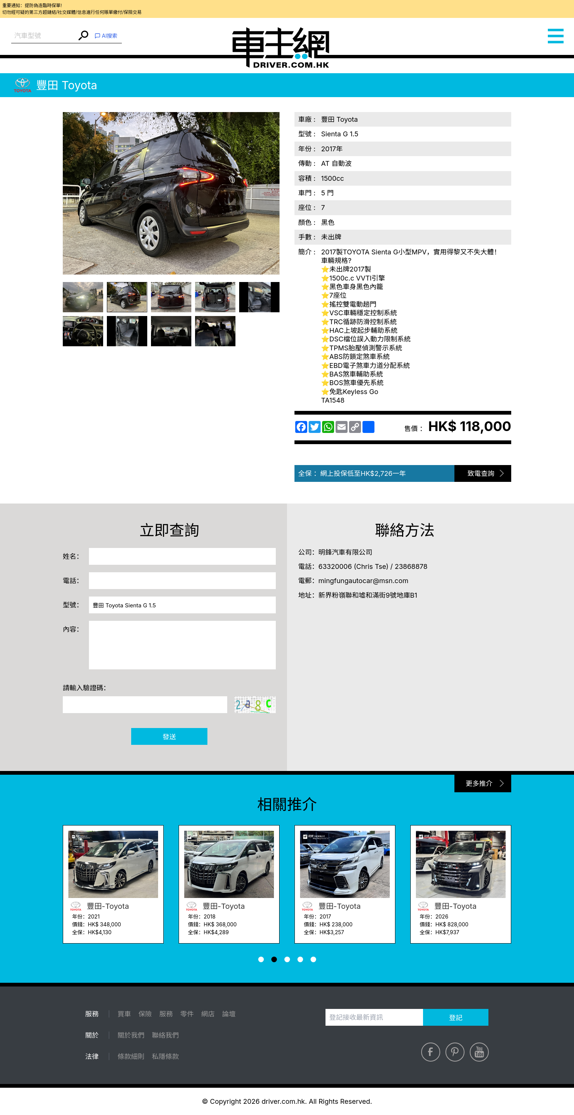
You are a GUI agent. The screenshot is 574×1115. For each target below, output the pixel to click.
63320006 (335, 566)
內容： (73, 629)
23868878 (411, 566)
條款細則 (130, 1056)
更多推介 (479, 783)
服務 (166, 1014)
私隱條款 (165, 1056)
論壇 (228, 1014)
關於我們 (130, 1035)
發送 (169, 737)
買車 (124, 1014)
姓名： (73, 556)
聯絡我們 (165, 1035)
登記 (456, 1018)
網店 (208, 1014)
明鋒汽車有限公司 (345, 552)
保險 (145, 1014)
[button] (261, 959)
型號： (73, 605)
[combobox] (44, 36)
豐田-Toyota (98, 906)
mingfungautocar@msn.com (363, 581)
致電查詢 (480, 473)
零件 (187, 1014)
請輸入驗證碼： (86, 688)
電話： (73, 581)
